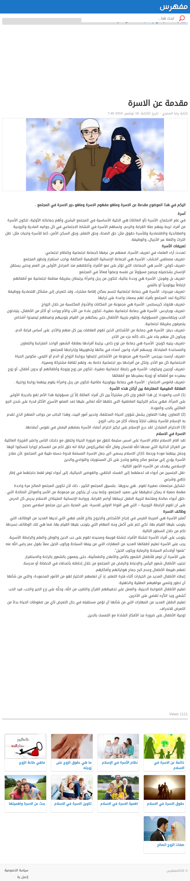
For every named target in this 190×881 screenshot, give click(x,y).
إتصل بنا (22, 877)
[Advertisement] (95, 64)
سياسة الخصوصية (16, 870)
